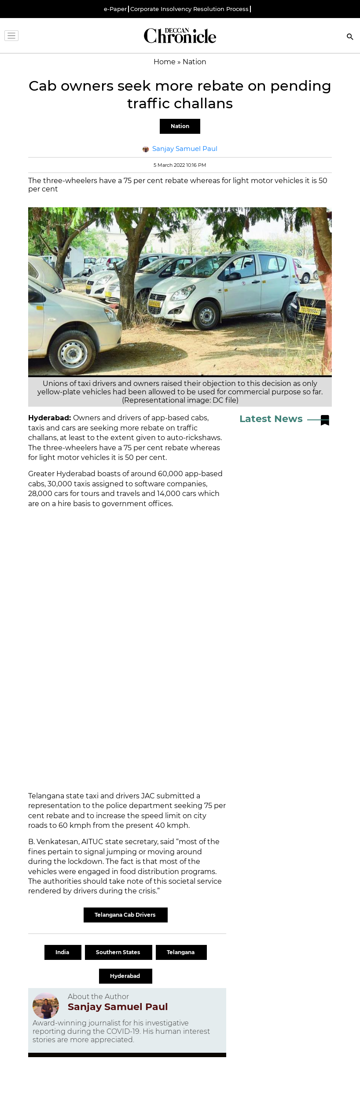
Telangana (181, 952)
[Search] (350, 37)
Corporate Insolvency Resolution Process (189, 9)
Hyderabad (125, 976)
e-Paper (115, 9)
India (62, 952)
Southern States (118, 952)
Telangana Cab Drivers (126, 914)
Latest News (271, 419)
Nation (180, 126)
